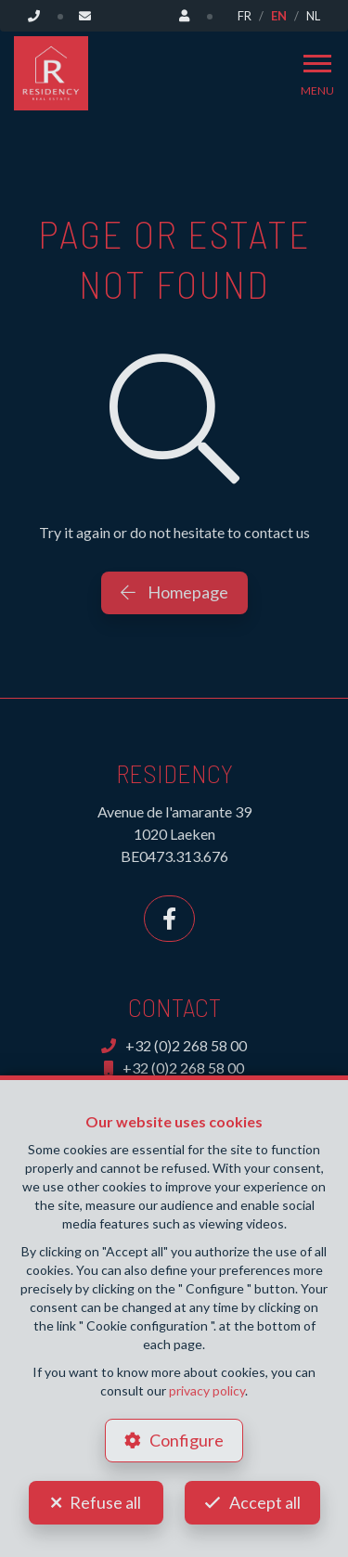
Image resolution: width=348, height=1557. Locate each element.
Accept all (265, 1502)
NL (313, 15)
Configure (186, 1440)
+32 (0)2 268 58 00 (174, 1045)
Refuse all (105, 1502)
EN (279, 15)
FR (244, 15)
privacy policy (207, 1390)
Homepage (174, 592)
